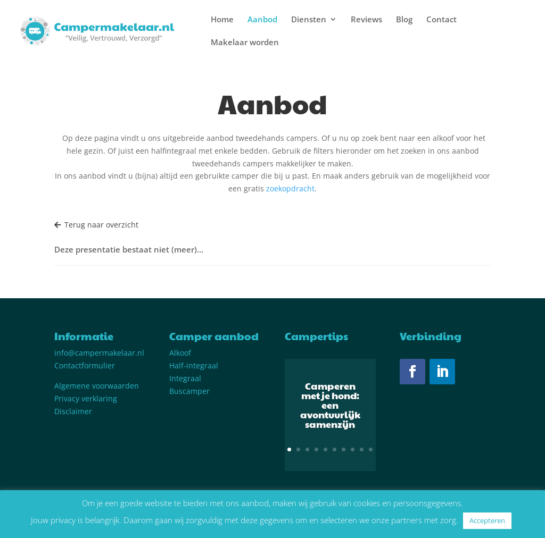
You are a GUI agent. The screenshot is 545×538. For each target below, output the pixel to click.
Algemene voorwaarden (96, 386)
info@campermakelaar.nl (99, 353)
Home (222, 19)
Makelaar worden (245, 42)
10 (371, 449)
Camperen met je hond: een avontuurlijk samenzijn (330, 409)
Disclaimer (73, 411)
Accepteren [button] (487, 520)
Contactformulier (84, 365)
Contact (441, 19)
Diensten (308, 19)
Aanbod (262, 19)
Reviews (366, 19)
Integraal (185, 378)
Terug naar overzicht (96, 225)
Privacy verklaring (85, 398)
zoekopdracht (290, 188)
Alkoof (180, 353)
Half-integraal (193, 365)
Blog (404, 19)
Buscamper (189, 391)
